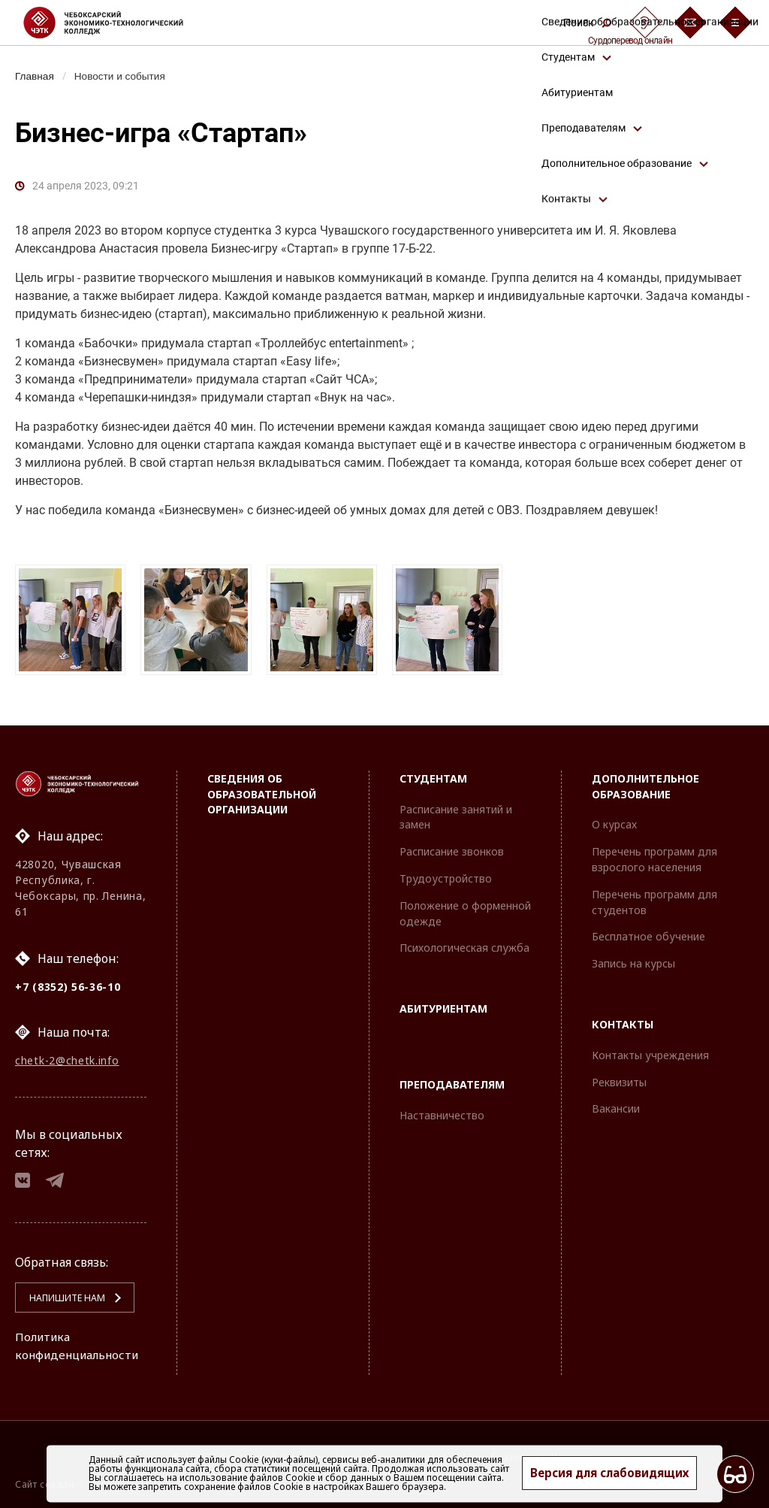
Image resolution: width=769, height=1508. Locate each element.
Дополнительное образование (645, 781)
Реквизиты (619, 1077)
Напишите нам (61, 1298)
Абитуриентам (443, 1004)
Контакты (622, 1019)
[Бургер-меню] (735, 22)
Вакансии (616, 1104)
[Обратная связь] (690, 22)
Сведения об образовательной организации (261, 789)
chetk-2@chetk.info (67, 1056)
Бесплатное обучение (648, 932)
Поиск (587, 23)
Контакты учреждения (650, 1050)
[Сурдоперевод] (645, 22)
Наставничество (442, 1110)
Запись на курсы (633, 959)
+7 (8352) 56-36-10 (68, 981)
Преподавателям (452, 1079)
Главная (35, 76)
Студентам (433, 773)
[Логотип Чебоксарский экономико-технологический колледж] (115, 22)
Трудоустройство (446, 873)
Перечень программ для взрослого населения (654, 855)
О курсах (614, 820)
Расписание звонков (452, 847)
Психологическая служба (464, 943)
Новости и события (125, 76)
